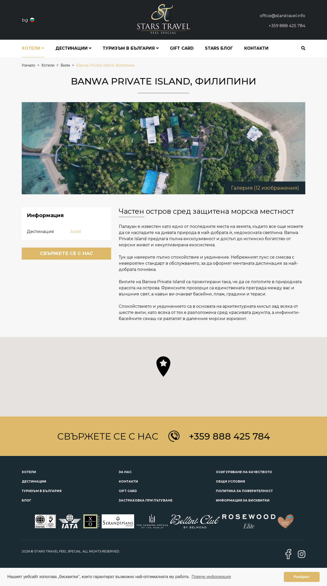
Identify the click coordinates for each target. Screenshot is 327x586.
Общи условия (230, 481)
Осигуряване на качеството (244, 472)
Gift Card (182, 48)
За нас (125, 472)
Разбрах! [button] (302, 577)
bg (25, 20)
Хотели (29, 472)
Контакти (256, 48)
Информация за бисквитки (243, 500)
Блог (26, 500)
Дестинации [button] (73, 48)
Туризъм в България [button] (131, 48)
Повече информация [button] (211, 576)
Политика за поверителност (244, 491)
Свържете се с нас (66, 253)
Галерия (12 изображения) (265, 188)
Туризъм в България (42, 491)
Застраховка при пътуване (145, 500)
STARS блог (219, 48)
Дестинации (34, 481)
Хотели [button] (33, 48)
